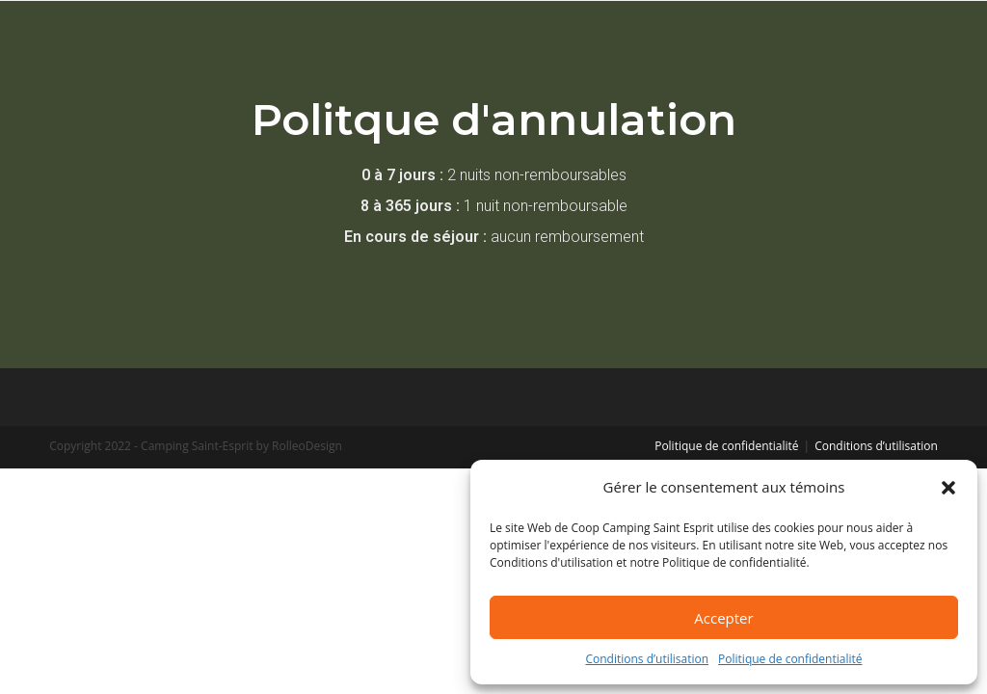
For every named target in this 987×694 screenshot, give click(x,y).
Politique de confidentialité (790, 659)
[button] (948, 487)
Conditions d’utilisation (646, 659)
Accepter (723, 617)
